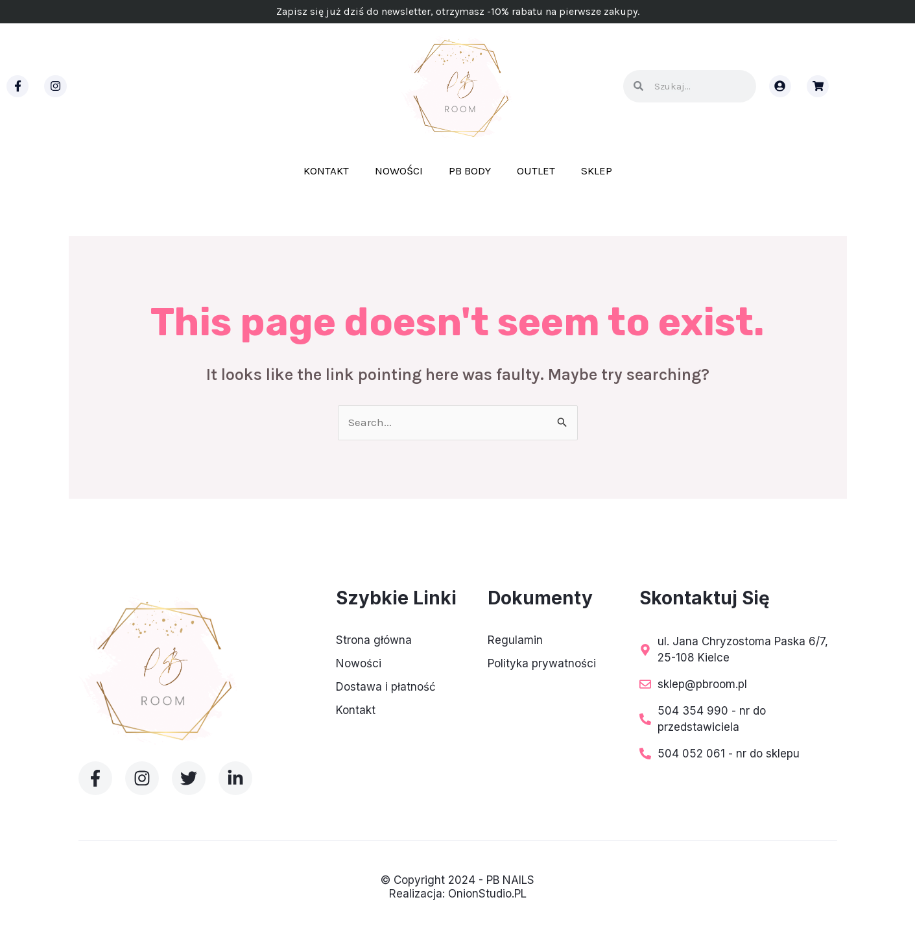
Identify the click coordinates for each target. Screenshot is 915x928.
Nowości (399, 170)
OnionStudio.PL (487, 893)
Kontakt (326, 170)
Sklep (596, 170)
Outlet (536, 170)
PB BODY (470, 170)
